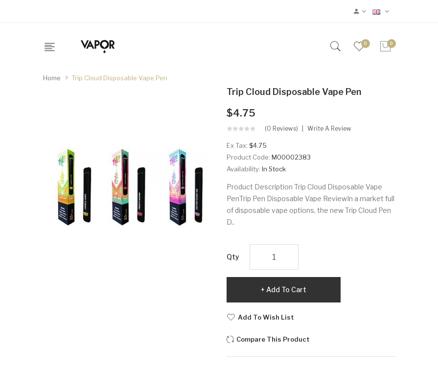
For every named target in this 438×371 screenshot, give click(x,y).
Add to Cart (286, 289)
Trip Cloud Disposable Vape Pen (119, 78)
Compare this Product (273, 339)
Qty (233, 257)
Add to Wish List (266, 317)
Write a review (329, 129)
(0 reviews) (281, 129)
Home (52, 78)
